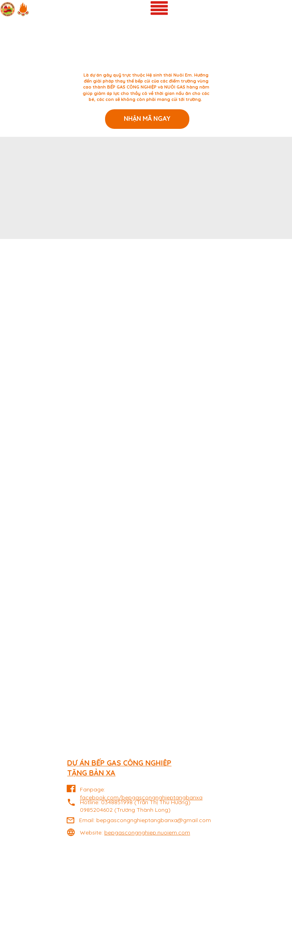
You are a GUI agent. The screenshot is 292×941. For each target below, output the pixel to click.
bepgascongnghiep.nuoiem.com (147, 832)
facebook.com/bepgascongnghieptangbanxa (141, 797)
